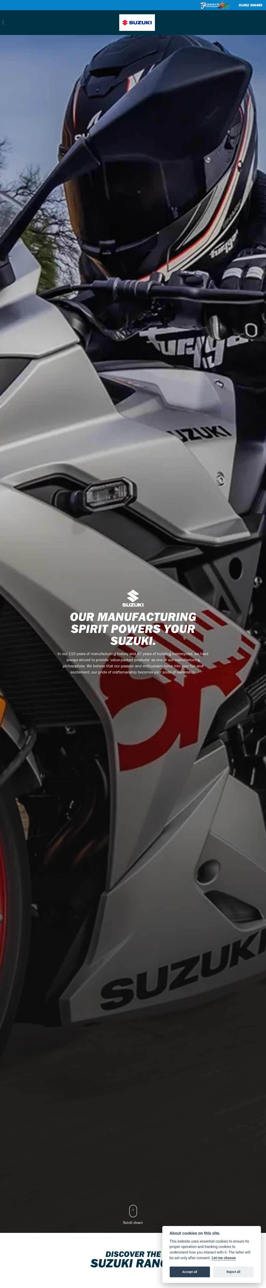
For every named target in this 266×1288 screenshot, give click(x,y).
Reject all (233, 1272)
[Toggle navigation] (3, 22)
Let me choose (224, 1258)
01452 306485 (250, 5)
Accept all (189, 1272)
